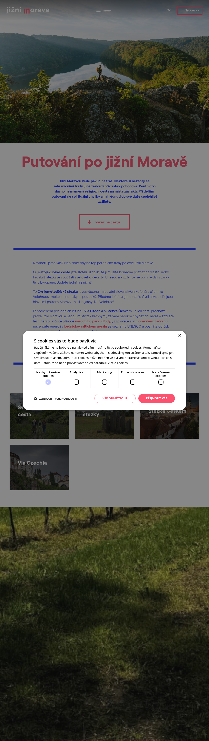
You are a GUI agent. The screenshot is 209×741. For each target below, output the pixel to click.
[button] (55, 398)
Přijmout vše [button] (156, 398)
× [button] (179, 335)
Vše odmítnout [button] (114, 398)
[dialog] (104, 370)
